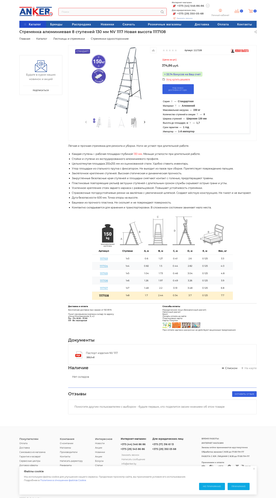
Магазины (65, 447)
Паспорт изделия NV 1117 (102, 353)
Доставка (24, 447)
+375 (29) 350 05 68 (164, 449)
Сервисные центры (29, 461)
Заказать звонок (185, 18)
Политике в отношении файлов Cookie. (63, 480)
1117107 (104, 287)
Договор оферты (28, 465)
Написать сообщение (133, 459)
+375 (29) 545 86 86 (133, 449)
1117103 (104, 258)
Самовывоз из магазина (32, 452)
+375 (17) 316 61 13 (163, 444)
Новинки (100, 452)
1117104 (104, 265)
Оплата (23, 443)
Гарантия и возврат (30, 456)
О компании (66, 443)
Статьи (99, 465)
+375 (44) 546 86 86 (133, 444)
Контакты (65, 456)
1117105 (104, 273)
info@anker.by (128, 463)
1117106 (104, 280)
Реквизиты (66, 465)
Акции (98, 447)
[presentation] (85, 122)
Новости (100, 443)
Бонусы (99, 461)
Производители (68, 452)
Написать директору (71, 461)
